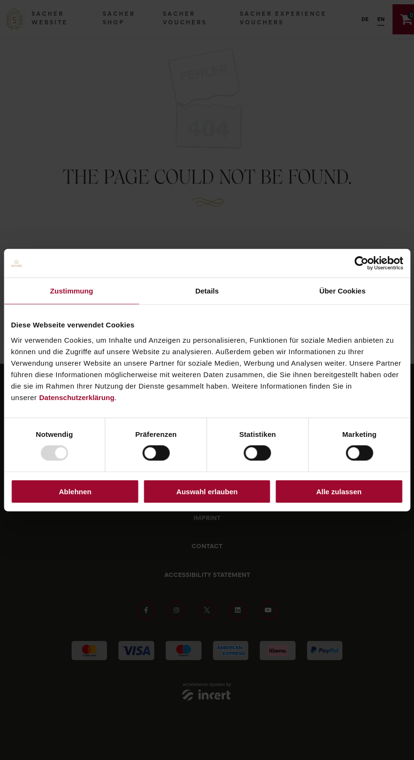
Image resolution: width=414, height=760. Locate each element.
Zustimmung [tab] (71, 291)
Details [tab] (207, 291)
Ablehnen (75, 491)
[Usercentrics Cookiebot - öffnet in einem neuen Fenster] (361, 263)
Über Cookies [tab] (342, 291)
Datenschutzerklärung (77, 397)
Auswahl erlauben (206, 491)
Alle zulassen (338, 491)
